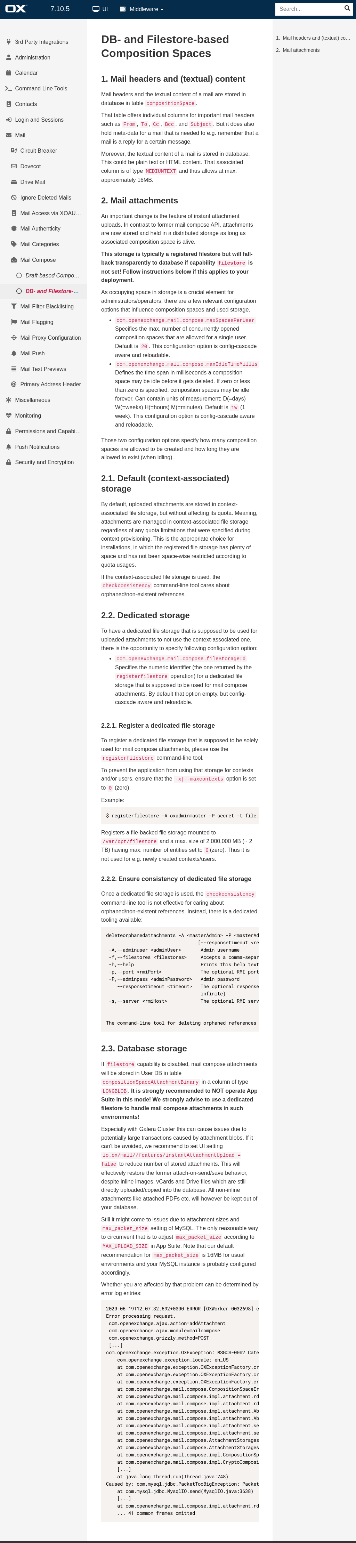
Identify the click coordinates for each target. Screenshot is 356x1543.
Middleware (141, 9)
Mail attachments (301, 50)
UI (100, 9)
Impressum (333, 1538)
